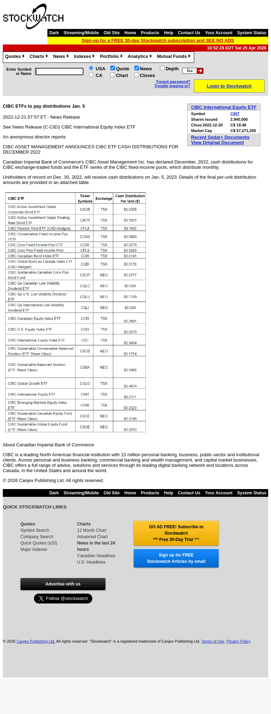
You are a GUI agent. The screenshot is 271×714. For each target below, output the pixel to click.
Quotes (15, 57)
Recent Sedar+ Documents (220, 137)
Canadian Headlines (96, 555)
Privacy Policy (238, 641)
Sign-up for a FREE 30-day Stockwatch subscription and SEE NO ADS (158, 40)
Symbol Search (35, 530)
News (61, 57)
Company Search (37, 536)
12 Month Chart (91, 530)
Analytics (141, 57)
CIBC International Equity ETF (223, 107)
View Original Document (217, 142)
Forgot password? (173, 81)
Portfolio (112, 57)
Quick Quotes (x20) (39, 543)
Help (168, 32)
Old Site (112, 32)
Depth (172, 68)
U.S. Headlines (91, 562)
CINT (235, 114)
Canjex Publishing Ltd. (36, 641)
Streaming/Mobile (81, 32)
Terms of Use (212, 641)
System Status (251, 32)
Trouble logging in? (172, 86)
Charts (40, 57)
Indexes (85, 57)
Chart (122, 75)
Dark (54, 32)
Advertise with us (62, 584)
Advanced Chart (92, 536)
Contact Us (189, 32)
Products (150, 32)
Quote (122, 68)
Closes (147, 75)
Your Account (218, 32)
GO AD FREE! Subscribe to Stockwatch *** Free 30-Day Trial (176, 533)
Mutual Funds (174, 57)
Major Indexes (34, 549)
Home (130, 32)
